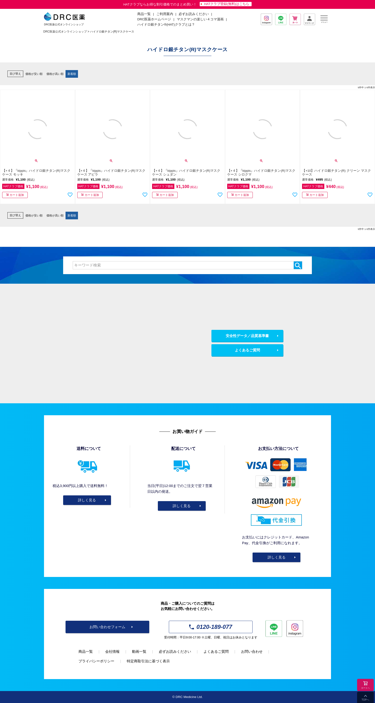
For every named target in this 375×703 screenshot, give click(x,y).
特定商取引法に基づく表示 (148, 661)
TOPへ (365, 699)
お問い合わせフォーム (107, 627)
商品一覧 (85, 651)
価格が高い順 (55, 74)
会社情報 (112, 651)
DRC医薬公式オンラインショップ (65, 31)
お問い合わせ (252, 651)
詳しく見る (87, 500)
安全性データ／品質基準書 (247, 336)
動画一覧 (139, 651)
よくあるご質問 (247, 350)
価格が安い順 (34, 74)
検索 (298, 265)
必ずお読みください (194, 14)
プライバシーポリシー (96, 661)
